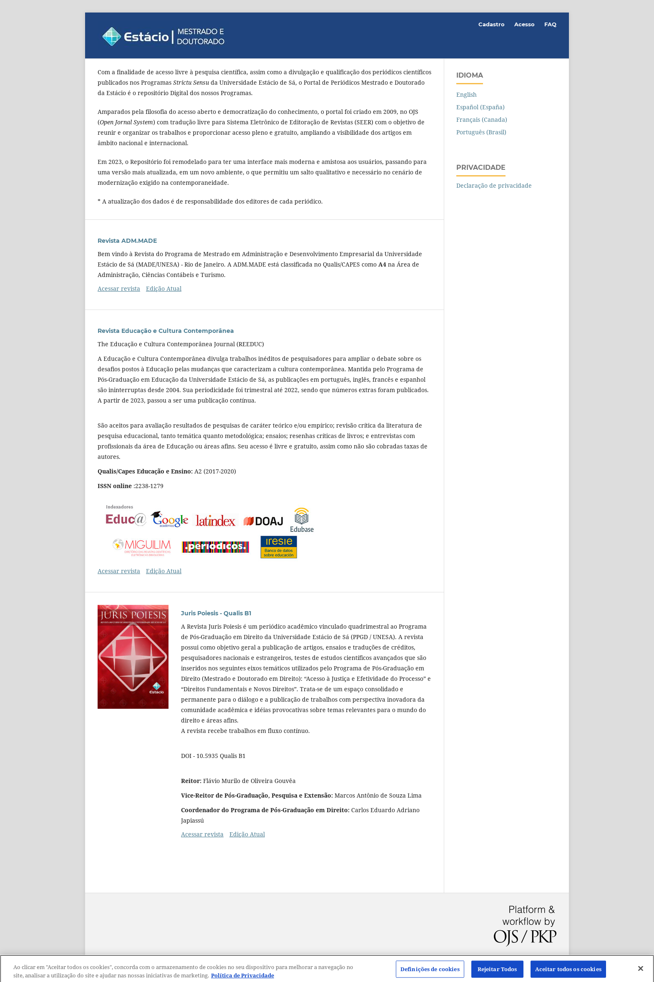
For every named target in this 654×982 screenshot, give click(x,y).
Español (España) (480, 107)
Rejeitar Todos (497, 970)
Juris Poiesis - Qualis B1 (216, 613)
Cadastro (491, 24)
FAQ (550, 24)
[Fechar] (640, 970)
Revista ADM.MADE (127, 240)
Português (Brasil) (481, 132)
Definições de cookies (430, 970)
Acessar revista (119, 288)
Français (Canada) (481, 119)
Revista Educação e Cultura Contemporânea (166, 331)
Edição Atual (163, 288)
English (466, 94)
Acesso (524, 24)
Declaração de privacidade (494, 185)
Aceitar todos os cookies (568, 970)
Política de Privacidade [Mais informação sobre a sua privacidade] (242, 977)
